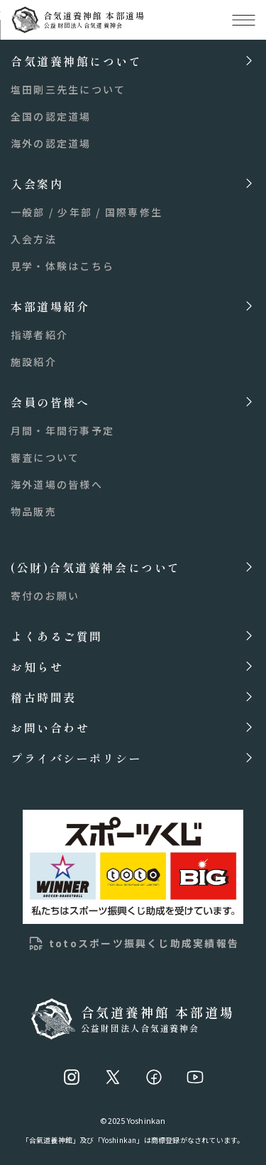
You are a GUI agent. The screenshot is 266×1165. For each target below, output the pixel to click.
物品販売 (34, 511)
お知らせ (37, 666)
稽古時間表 (44, 696)
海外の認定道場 (51, 143)
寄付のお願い (45, 596)
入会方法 (34, 239)
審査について (45, 457)
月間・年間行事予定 (62, 430)
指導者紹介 (39, 335)
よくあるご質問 (57, 635)
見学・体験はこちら (62, 266)
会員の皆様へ (50, 401)
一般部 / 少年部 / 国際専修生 (86, 212)
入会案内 (37, 183)
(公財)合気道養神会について (96, 567)
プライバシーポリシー (77, 757)
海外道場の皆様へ (57, 484)
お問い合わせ (50, 727)
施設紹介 (34, 362)
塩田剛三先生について (68, 89)
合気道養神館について (77, 60)
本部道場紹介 (50, 306)
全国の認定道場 (51, 116)
